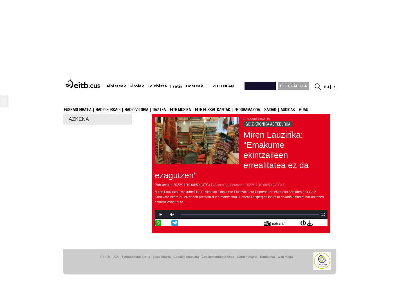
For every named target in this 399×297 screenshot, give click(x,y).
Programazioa (247, 110)
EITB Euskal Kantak (212, 110)
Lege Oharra (162, 256)
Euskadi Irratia (77, 110)
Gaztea (159, 110)
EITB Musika (180, 110)
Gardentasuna (247, 256)
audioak (288, 110)
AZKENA (79, 119)
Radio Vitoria (136, 110)
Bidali (324, 223)
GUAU (303, 110)
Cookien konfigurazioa (217, 256)
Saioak (270, 110)
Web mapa (285, 256)
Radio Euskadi (108, 110)
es (334, 87)
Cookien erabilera (186, 256)
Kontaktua (267, 256)
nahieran (274, 223)
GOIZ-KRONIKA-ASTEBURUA (268, 124)
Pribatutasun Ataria (136, 256)
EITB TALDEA (293, 86)
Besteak (194, 86)
